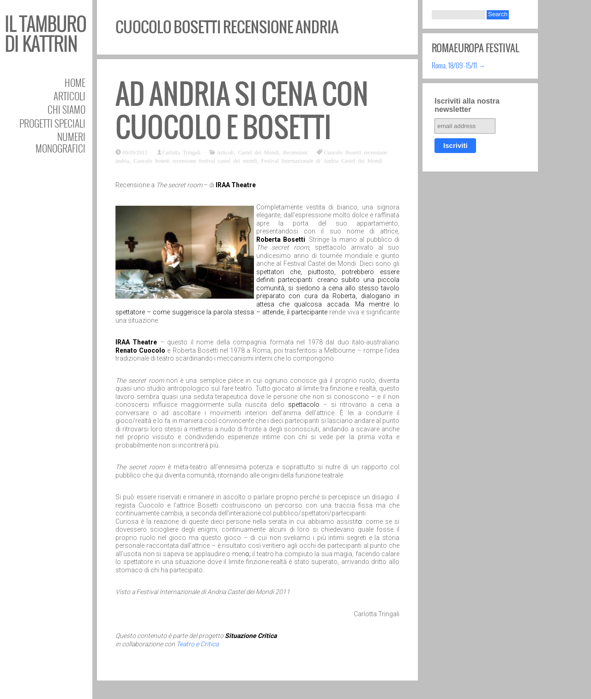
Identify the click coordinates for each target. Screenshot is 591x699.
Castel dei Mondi (258, 152)
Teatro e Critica (197, 644)
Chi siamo (66, 109)
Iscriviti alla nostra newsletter (467, 105)
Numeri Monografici (60, 142)
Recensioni (295, 152)
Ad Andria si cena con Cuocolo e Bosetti (241, 110)
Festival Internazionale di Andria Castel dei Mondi (321, 160)
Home (75, 82)
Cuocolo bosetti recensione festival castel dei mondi (195, 160)
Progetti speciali (52, 123)
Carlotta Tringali (181, 152)
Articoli (69, 96)
